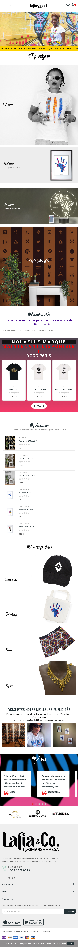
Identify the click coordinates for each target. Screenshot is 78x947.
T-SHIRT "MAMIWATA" (64, 389)
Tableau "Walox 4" (26, 527)
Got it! (70, 943)
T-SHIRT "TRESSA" (39, 389)
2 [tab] (37, 44)
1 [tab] (34, 44)
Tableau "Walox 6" (26, 510)
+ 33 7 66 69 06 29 (19, 870)
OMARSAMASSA (24, 438)
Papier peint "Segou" (27, 458)
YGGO (14, 386)
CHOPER (3, 618)
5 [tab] (45, 804)
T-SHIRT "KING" (14, 389)
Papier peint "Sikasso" (28, 475)
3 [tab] (40, 44)
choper (10, 38)
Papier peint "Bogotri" (28, 441)
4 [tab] (43, 44)
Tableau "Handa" (26, 492)
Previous (7, 737)
